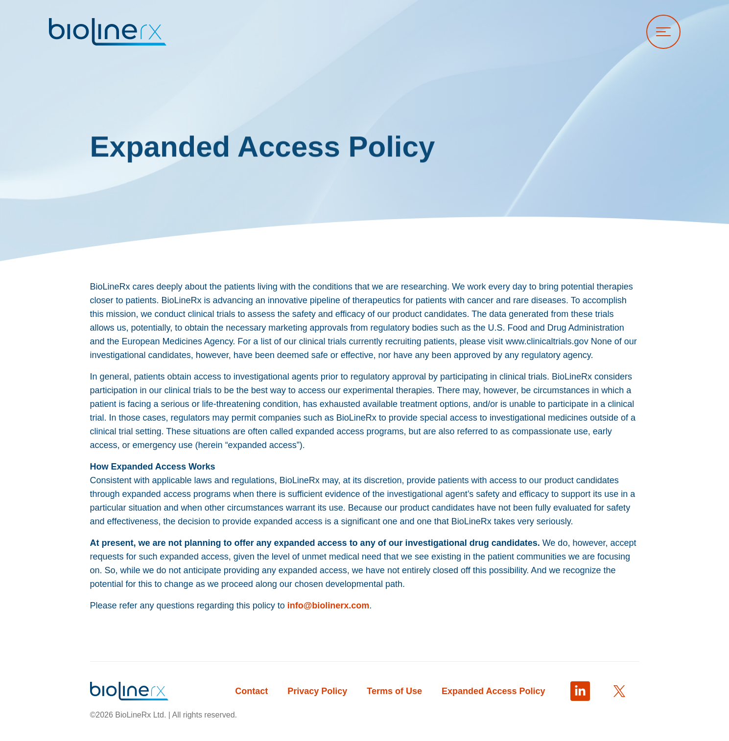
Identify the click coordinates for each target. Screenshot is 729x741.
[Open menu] (663, 32)
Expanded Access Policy (493, 691)
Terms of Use (394, 691)
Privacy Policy (317, 691)
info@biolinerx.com (328, 605)
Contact (251, 691)
